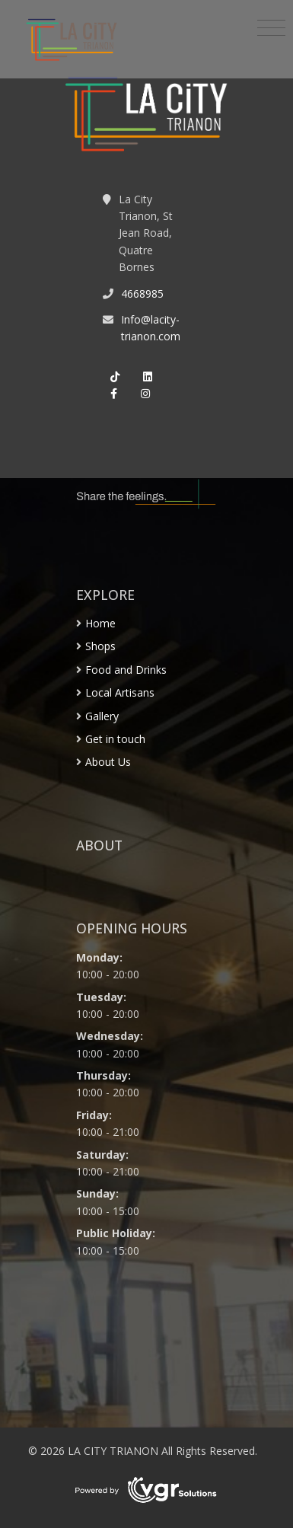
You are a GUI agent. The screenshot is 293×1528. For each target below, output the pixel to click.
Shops (100, 646)
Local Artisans (119, 692)
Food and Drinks (126, 669)
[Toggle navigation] (271, 28)
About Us (108, 761)
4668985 (142, 293)
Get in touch (115, 739)
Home (100, 623)
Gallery (102, 716)
